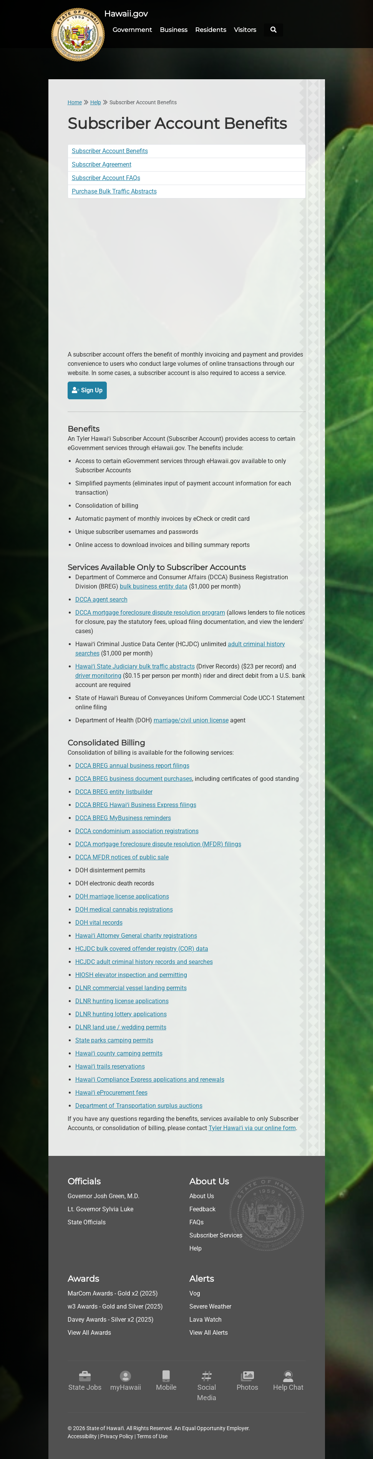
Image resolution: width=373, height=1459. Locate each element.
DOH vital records (99, 921)
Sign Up (87, 389)
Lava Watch (205, 1318)
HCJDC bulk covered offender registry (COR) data (141, 948)
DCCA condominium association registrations (137, 830)
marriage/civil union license (191, 719)
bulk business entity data (153, 585)
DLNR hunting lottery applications (121, 1013)
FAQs (196, 1221)
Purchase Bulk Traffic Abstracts (114, 190)
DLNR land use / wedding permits (120, 1026)
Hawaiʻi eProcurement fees (111, 1092)
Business (173, 29)
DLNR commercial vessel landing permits (131, 987)
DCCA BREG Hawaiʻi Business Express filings (135, 804)
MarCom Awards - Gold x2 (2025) (113, 1292)
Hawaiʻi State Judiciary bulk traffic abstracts (135, 665)
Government (132, 29)
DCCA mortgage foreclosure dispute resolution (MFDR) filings (158, 843)
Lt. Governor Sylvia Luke (100, 1208)
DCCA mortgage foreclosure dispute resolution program (150, 611)
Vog (194, 1292)
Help (95, 101)
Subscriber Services (215, 1234)
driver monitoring (98, 675)
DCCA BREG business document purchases (133, 778)
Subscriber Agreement (101, 163)
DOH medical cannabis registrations (124, 908)
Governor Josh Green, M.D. (103, 1195)
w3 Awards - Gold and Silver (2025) (115, 1305)
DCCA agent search (101, 598)
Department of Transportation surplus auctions (138, 1105)
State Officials (87, 1221)
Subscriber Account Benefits (110, 150)
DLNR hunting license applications (122, 1000)
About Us (201, 1195)
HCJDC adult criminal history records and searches (144, 961)
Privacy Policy (116, 1435)
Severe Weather (210, 1305)
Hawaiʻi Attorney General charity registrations (136, 935)
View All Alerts (208, 1332)
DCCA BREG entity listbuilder (114, 791)
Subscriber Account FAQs (106, 177)
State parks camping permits (114, 1039)
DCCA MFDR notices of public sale (122, 856)
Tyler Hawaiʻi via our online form (252, 1127)
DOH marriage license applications (122, 895)
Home (75, 101)
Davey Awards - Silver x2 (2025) (111, 1318)
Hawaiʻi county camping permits (118, 1052)
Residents (210, 29)
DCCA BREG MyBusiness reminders (123, 817)
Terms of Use (152, 1435)
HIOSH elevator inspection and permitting (131, 974)
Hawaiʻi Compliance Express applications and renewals (149, 1078)
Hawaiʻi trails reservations (110, 1065)
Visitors (245, 29)
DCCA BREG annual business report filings (132, 765)
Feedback (202, 1208)
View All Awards (89, 1332)
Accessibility (82, 1435)
